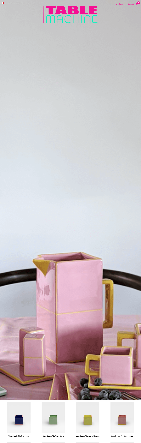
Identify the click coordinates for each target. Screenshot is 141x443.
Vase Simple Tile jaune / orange (87, 436)
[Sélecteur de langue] (3, 3)
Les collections (120, 4)
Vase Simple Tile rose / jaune (122, 436)
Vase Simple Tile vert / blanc (53, 436)
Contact (131, 4)
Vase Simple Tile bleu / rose (18, 436)
